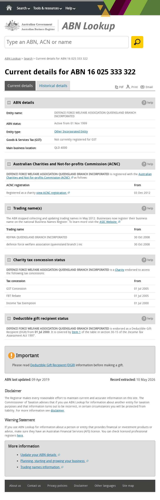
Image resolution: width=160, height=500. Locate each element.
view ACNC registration (53, 193)
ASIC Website (110, 222)
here (20, 435)
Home (9, 8)
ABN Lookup (13, 58)
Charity (119, 270)
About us (15, 486)
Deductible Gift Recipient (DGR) (52, 365)
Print (134, 87)
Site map (128, 486)
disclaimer (57, 410)
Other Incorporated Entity (71, 131)
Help (68, 8)
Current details (20, 86)
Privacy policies (57, 486)
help (150, 102)
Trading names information (41, 467)
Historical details (53, 86)
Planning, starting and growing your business (54, 461)
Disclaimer (81, 486)
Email (149, 87)
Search (22, 8)
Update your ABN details (40, 455)
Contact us (34, 486)
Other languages (105, 486)
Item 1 (76, 332)
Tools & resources (46, 8)
